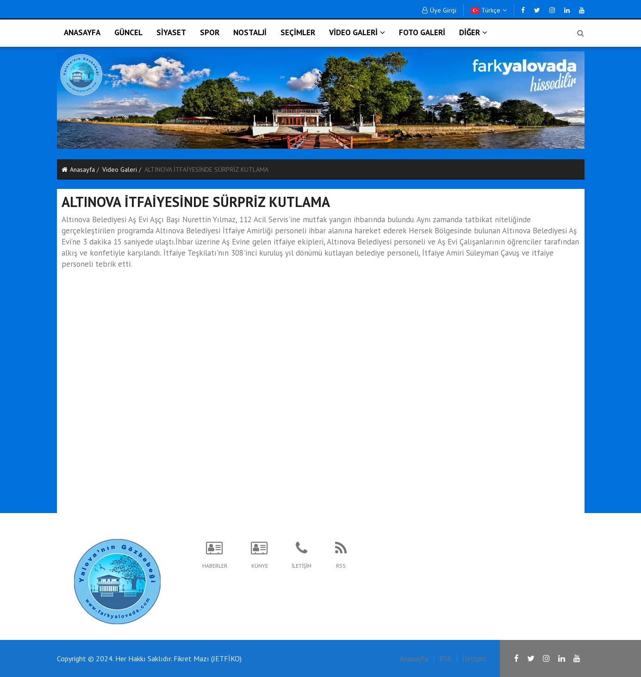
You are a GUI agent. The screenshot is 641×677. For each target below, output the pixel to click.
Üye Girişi (439, 10)
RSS (445, 658)
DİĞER (473, 32)
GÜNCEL (128, 32)
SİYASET (171, 32)
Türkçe (489, 10)
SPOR (209, 32)
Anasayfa (78, 169)
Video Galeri (119, 169)
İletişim (474, 658)
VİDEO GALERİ (357, 32)
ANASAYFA (82, 32)
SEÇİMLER (297, 32)
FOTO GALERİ (422, 32)
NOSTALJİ (250, 32)
